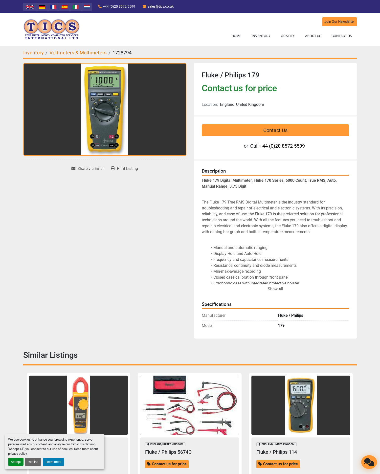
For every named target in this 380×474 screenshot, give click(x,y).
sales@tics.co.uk (161, 6)
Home (236, 36)
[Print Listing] (124, 168)
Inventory (261, 36)
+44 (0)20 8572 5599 (119, 6)
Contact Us (342, 36)
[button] (261, 36)
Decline (33, 462)
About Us (313, 36)
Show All (275, 289)
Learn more (53, 462)
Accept (16, 462)
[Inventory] (33, 53)
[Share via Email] (88, 168)
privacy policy (17, 453)
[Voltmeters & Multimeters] (78, 53)
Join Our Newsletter (339, 22)
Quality (288, 36)
